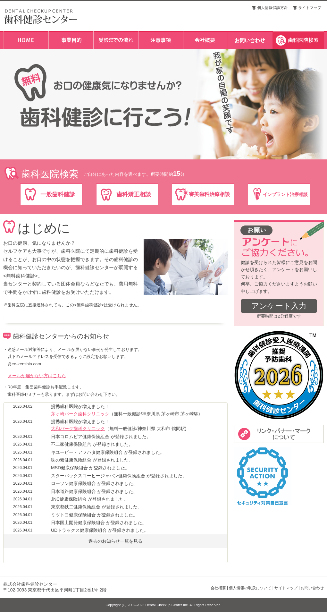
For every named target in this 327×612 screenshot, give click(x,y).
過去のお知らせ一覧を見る (115, 541)
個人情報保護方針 (272, 7)
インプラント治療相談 (285, 194)
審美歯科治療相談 (209, 194)
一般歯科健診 (57, 194)
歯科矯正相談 (133, 194)
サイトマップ (309, 7)
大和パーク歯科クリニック (78, 428)
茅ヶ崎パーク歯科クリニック (80, 413)
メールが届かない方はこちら (37, 375)
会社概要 (218, 588)
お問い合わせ (312, 588)
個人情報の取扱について (250, 588)
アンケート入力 (278, 306)
